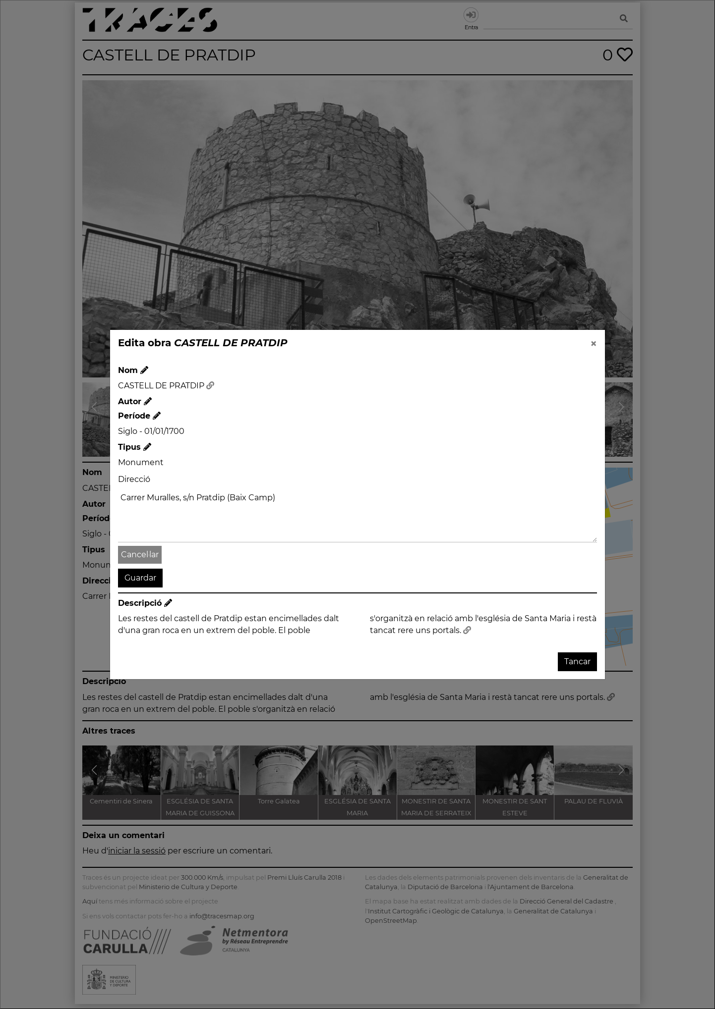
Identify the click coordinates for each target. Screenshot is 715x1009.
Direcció (134, 479)
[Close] (593, 344)
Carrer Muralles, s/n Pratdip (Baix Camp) (357, 515)
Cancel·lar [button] (140, 554)
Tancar (577, 661)
